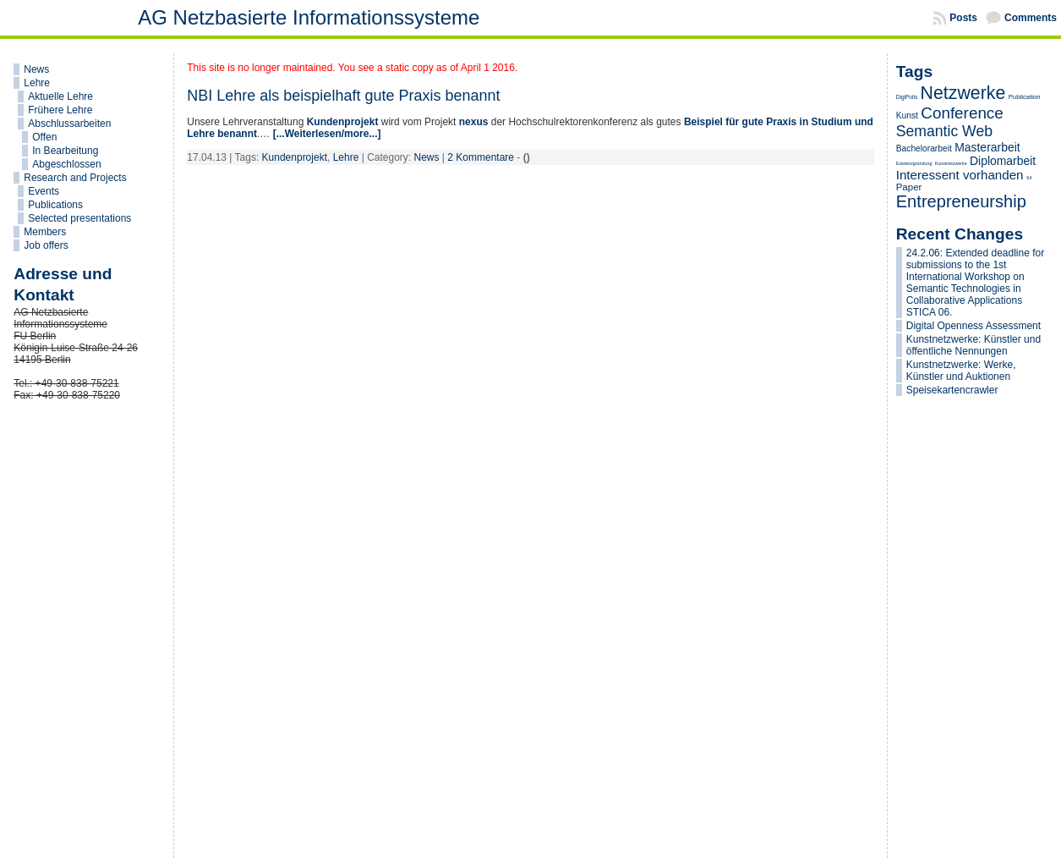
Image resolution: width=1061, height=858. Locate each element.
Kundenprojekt (343, 122)
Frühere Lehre (60, 110)
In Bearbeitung (65, 151)
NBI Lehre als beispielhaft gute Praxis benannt (343, 95)
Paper (909, 187)
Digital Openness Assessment (973, 326)
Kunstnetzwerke (951, 163)
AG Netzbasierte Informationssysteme (308, 17)
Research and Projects (75, 178)
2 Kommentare (480, 157)
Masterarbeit (987, 147)
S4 (1029, 177)
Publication (1025, 97)
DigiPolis (906, 97)
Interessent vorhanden (960, 175)
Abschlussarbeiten (69, 123)
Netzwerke (963, 93)
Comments (1030, 18)
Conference (962, 113)
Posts (963, 18)
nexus (474, 122)
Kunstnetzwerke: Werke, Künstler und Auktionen (961, 370)
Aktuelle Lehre (60, 96)
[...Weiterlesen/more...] (327, 134)
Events (43, 191)
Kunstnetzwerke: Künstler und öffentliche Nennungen (973, 345)
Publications (55, 205)
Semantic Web (944, 131)
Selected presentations (79, 218)
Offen (44, 137)
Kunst (907, 115)
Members (45, 232)
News (36, 69)
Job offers (46, 245)
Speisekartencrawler (952, 390)
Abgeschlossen (66, 164)
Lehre (37, 83)
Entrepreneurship (961, 201)
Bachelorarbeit (924, 148)
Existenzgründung (914, 163)
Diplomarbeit (1003, 161)
